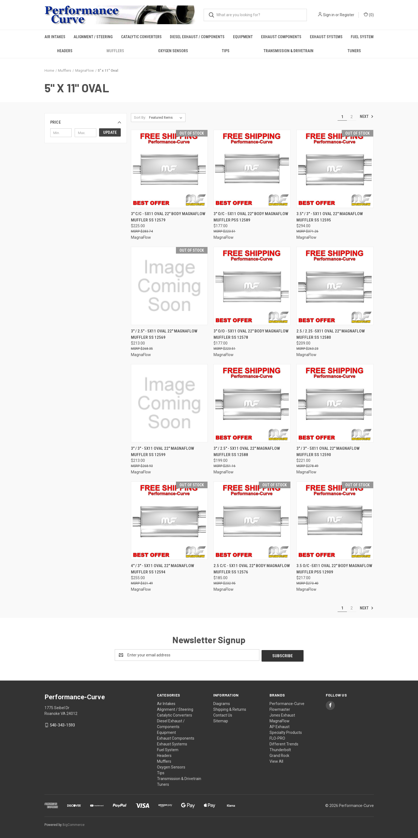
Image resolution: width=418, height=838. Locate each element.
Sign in (329, 15)
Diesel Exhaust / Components (197, 37)
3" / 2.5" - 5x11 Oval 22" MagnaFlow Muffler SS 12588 (247, 451)
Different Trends (284, 743)
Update (110, 132)
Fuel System (362, 37)
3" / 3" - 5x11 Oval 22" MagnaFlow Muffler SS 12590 (328, 451)
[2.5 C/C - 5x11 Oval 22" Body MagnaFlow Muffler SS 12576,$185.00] (252, 520)
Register (347, 15)
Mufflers (115, 51)
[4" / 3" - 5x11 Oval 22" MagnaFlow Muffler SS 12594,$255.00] (169, 520)
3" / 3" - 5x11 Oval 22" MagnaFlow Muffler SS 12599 (162, 451)
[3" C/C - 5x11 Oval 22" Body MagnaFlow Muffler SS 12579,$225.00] (169, 169)
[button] (85, 122)
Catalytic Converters (141, 37)
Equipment (243, 37)
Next (367, 116)
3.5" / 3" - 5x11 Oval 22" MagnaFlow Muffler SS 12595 (329, 217)
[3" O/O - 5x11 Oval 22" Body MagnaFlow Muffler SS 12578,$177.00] (252, 286)
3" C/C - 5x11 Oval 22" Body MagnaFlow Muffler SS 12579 (168, 217)
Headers (64, 51)
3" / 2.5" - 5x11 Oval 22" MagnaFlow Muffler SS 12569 (164, 334)
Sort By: (140, 117)
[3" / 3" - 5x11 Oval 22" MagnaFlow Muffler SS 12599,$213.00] (169, 403)
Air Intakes (54, 37)
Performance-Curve (287, 703)
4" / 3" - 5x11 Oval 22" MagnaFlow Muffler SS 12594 (162, 569)
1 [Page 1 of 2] (342, 117)
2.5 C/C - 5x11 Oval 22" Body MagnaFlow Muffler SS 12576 (252, 569)
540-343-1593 (62, 724)
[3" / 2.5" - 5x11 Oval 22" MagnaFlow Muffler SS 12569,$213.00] (169, 286)
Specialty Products (286, 731)
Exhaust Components (281, 37)
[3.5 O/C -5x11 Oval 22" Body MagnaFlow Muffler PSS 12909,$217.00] (335, 520)
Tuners (354, 51)
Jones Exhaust (282, 714)
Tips (225, 51)
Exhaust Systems (326, 37)
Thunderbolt (280, 749)
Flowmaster (280, 708)
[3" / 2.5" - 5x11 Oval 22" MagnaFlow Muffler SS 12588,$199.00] (252, 403)
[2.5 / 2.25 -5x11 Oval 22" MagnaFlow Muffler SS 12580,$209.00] (335, 286)
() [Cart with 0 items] (369, 14)
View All (276, 760)
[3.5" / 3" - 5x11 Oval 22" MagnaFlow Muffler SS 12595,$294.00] (335, 169)
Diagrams (221, 703)
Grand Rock (279, 755)
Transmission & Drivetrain (288, 51)
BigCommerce (74, 824)
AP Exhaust (280, 726)
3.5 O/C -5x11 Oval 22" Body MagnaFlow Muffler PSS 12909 (334, 569)
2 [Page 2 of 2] (351, 117)
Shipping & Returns (229, 708)
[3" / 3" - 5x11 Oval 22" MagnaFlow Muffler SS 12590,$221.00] (335, 403)
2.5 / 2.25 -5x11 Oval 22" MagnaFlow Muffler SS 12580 (330, 334)
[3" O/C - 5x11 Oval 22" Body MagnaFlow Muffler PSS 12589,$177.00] (252, 169)
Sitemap (220, 720)
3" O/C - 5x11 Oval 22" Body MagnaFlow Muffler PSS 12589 (251, 217)
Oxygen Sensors (173, 51)
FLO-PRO (277, 737)
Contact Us (222, 714)
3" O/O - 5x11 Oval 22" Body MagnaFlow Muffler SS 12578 (251, 334)
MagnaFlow (280, 720)
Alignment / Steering (93, 37)
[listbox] (166, 117)
